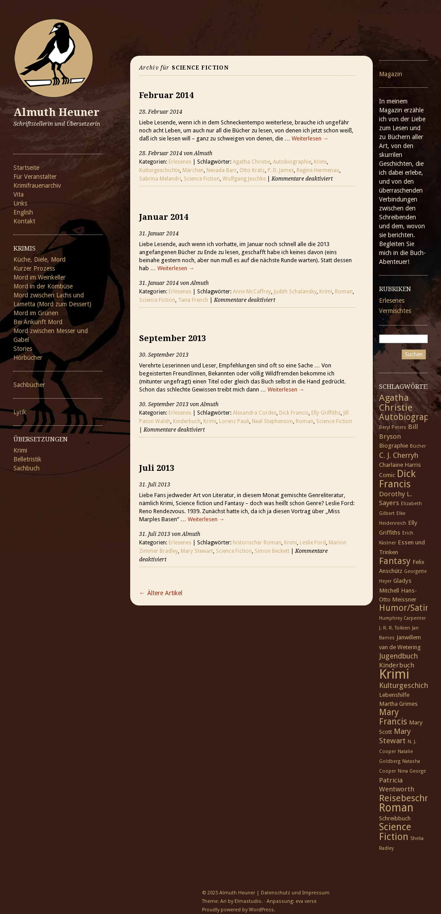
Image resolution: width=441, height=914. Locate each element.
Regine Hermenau (318, 170)
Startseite (26, 167)
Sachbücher (29, 384)
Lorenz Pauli (234, 421)
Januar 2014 (163, 217)
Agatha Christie (251, 162)
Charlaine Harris (400, 464)
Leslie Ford (313, 542)
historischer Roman (257, 542)
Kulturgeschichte (159, 170)
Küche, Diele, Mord (39, 259)
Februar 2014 (166, 95)
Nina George (412, 771)
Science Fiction (202, 179)
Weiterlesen (310, 138)
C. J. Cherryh (398, 455)
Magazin (390, 74)
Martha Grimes (398, 703)
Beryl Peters (392, 427)
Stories (22, 348)
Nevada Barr (221, 170)
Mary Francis (393, 717)
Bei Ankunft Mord (37, 321)
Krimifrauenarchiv (37, 185)
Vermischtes (395, 310)
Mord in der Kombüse (43, 286)
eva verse (306, 901)
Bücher (418, 446)
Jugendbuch (398, 655)
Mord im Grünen (35, 313)
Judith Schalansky (295, 291)
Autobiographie (292, 162)
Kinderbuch (187, 421)
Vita (18, 194)
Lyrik (19, 412)
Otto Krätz (252, 170)
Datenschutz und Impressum (295, 893)
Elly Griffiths (326, 413)
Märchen (193, 170)
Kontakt (24, 221)
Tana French (193, 300)
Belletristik (27, 459)
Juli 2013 (156, 468)
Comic (387, 474)
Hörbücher (27, 357)
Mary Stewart (197, 551)
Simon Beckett (272, 551)
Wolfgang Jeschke (244, 179)
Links (20, 203)
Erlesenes (180, 162)
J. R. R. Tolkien (394, 628)
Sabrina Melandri (160, 179)
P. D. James (281, 170)
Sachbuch (26, 468)
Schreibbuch (395, 818)
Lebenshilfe (394, 694)
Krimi (20, 450)
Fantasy (395, 561)
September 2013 (172, 338)
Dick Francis (294, 413)
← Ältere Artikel (160, 593)
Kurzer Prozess (34, 268)
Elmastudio (248, 901)
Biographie (393, 445)
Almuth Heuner (56, 112)
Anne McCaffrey (252, 291)
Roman (344, 291)
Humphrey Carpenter (402, 618)
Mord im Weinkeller (39, 277)
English (23, 212)
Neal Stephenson (272, 421)
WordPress (261, 910)
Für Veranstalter (35, 176)
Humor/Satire (406, 608)
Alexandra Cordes (254, 413)
